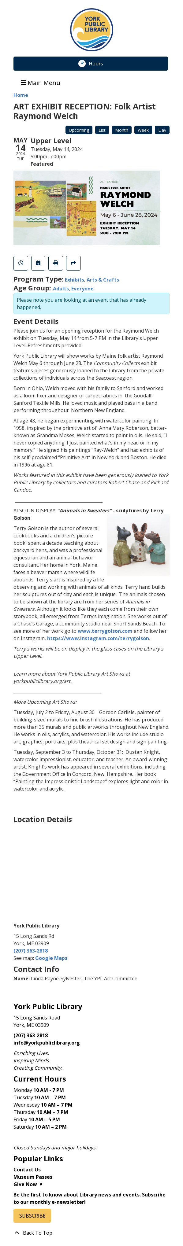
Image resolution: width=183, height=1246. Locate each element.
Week (143, 130)
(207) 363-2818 (30, 950)
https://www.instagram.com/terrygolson (98, 638)
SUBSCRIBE (32, 1215)
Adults (61, 288)
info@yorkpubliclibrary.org (46, 1042)
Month (121, 130)
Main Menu (41, 82)
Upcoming (79, 130)
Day (162, 130)
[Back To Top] (91, 1233)
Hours (99, 63)
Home (20, 95)
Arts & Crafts (103, 279)
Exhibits (74, 279)
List (102, 130)
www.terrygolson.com (105, 631)
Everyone (82, 288)
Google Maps (51, 958)
